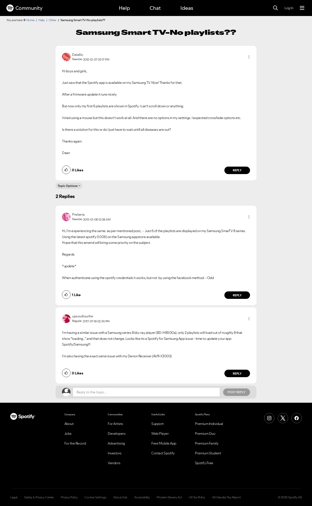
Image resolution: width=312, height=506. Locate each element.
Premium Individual (209, 423)
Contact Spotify (163, 453)
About (69, 423)
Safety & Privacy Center (39, 497)
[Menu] (302, 8)
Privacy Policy (69, 497)
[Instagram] (269, 418)
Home (30, 20)
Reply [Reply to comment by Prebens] (237, 295)
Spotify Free (204, 463)
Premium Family (207, 443)
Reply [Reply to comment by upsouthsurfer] (237, 373)
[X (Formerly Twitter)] (283, 418)
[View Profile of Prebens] (78, 214)
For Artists (115, 423)
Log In (288, 8)
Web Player (160, 433)
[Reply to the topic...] (146, 392)
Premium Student (208, 453)
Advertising (116, 443)
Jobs (68, 433)
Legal (13, 497)
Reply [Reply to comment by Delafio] (237, 170)
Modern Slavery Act (169, 497)
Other (52, 20)
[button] (249, 57)
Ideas (186, 8)
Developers (116, 433)
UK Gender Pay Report (226, 497)
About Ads (120, 497)
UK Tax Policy (197, 497)
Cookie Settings (95, 497)
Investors (115, 453)
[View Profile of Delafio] (77, 54)
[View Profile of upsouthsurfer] (82, 316)
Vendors (114, 463)
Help (124, 8)
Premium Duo (205, 433)
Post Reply (237, 392)
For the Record (75, 443)
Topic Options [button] (68, 186)
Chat (155, 8)
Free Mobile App (163, 443)
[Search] (275, 8)
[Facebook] (296, 418)
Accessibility (142, 497)
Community (24, 8)
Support (157, 423)
